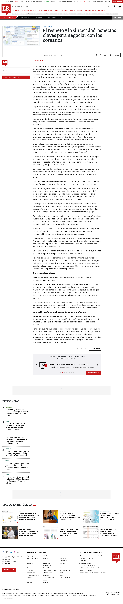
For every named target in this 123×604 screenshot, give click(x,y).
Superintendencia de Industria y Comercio (93, 573)
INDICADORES (96, 10)
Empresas (30, 568)
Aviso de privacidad (85, 563)
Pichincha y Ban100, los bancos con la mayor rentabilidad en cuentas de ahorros (69, 532)
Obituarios (46, 575)
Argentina (8, 449)
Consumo (30, 563)
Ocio (61, 575)
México (7, 435)
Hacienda (63, 511)
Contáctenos (83, 560)
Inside (62, 573)
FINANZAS (18, 10)
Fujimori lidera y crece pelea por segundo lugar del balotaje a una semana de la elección (17, 466)
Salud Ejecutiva (65, 577)
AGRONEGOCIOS (58, 10)
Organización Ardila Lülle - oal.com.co (113, 593)
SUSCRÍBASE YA (93, 373)
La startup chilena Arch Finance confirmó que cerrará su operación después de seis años (15, 426)
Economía (63, 563)
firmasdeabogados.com (59, 593)
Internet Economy (33, 575)
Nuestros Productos (86, 558)
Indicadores (31, 573)
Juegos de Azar (93, 14)
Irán (20, 511)
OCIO (38, 10)
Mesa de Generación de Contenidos (91, 556)
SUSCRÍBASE (117, 1)
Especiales (46, 568)
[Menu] (13, 10)
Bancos (62, 527)
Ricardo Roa (112, 14)
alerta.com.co (93, 595)
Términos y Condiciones (87, 565)
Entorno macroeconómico (41, 14)
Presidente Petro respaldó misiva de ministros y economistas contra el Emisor (70, 516)
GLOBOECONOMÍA (46, 10)
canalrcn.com (49, 595)
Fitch (53, 14)
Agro (7, 475)
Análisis (62, 556)
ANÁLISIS (66, 10)
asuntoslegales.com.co (10, 593)
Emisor (75, 14)
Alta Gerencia (47, 556)
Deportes (103, 527)
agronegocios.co (25, 593)
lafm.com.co (83, 595)
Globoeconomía (65, 570)
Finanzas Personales (49, 570)
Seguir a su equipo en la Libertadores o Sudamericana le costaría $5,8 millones (109, 532)
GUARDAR (114, 55)
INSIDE (103, 10)
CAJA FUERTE (87, 10)
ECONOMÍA (25, 10)
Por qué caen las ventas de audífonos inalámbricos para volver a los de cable (109, 516)
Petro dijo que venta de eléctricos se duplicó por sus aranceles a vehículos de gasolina (17, 412)
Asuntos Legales (32, 558)
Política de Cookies (85, 570)
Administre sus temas (11, 77)
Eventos (62, 568)
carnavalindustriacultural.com (33, 595)
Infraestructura (48, 573)
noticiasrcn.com (71, 595)
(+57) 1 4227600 (7, 563)
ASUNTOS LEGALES (76, 10)
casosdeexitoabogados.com (11, 595)
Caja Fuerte (47, 558)
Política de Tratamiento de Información (92, 568)
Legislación (23, 527)
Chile (7, 421)
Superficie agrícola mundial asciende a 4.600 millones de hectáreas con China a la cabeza (17, 480)
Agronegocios (31, 556)
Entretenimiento (105, 511)
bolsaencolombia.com (76, 593)
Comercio (8, 407)
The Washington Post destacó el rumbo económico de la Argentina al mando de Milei (17, 453)
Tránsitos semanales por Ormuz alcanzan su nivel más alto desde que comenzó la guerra (29, 516)
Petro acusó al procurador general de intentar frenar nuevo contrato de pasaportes (28, 532)
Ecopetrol (103, 14)
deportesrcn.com (8, 598)
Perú (7, 461)
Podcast (29, 577)
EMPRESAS (33, 10)
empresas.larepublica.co (41, 593)
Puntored (83, 14)
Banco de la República (64, 14)
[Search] (107, 6)
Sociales (29, 582)
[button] (35, 365)
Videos (45, 582)
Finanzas (30, 570)
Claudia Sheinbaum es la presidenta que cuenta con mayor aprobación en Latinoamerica (16, 440)
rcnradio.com (60, 595)
